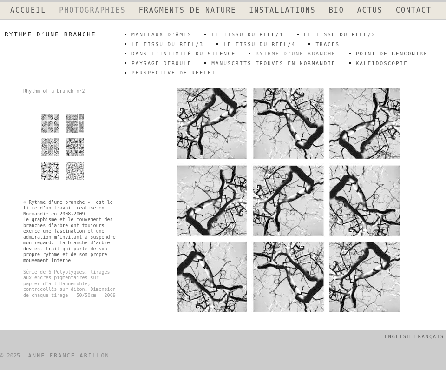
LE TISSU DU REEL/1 (247, 35)
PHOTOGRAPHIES (92, 10)
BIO (336, 10)
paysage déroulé (161, 64)
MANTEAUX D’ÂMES (161, 35)
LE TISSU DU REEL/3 (167, 44)
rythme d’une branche (295, 54)
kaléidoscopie (382, 64)
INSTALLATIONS (282, 10)
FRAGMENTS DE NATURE (187, 10)
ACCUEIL (28, 10)
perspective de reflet (173, 73)
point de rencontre (392, 54)
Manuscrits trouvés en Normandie (273, 64)
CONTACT (414, 10)
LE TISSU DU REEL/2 (340, 35)
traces (327, 44)
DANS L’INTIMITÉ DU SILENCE (183, 54)
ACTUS (370, 10)
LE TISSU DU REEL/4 (259, 44)
